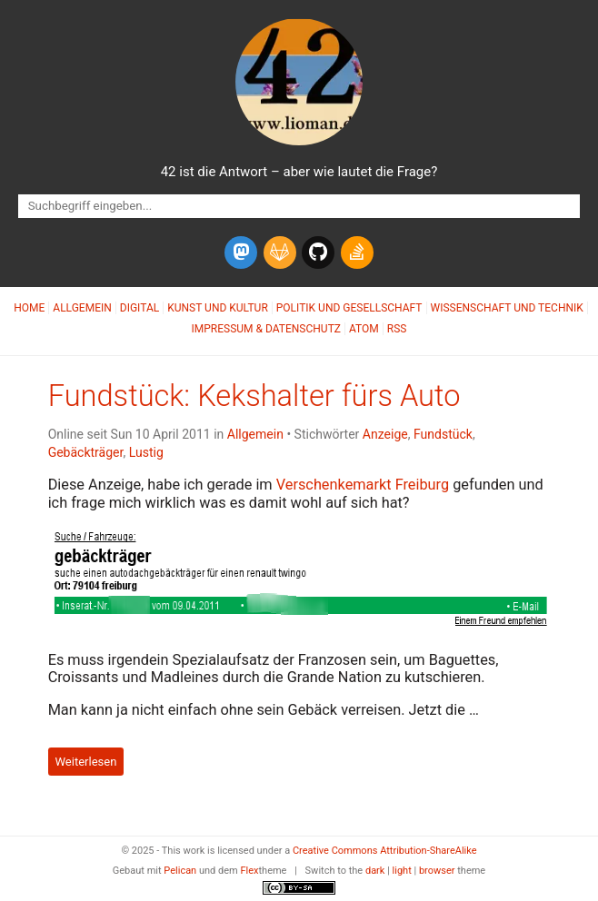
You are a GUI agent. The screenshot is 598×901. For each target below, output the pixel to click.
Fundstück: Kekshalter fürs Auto (254, 396)
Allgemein (82, 308)
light (402, 870)
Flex (249, 870)
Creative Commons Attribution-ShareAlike (385, 850)
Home (29, 308)
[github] (318, 252)
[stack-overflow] (357, 252)
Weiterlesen (85, 761)
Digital (139, 308)
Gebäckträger (86, 452)
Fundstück (443, 434)
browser (437, 870)
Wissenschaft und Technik (507, 308)
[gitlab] (280, 252)
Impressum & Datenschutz (266, 328)
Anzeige (385, 434)
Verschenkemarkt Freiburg (362, 484)
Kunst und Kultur (217, 308)
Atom (364, 328)
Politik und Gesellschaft (349, 308)
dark (375, 870)
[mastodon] (240, 252)
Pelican (180, 870)
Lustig (146, 452)
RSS (397, 328)
